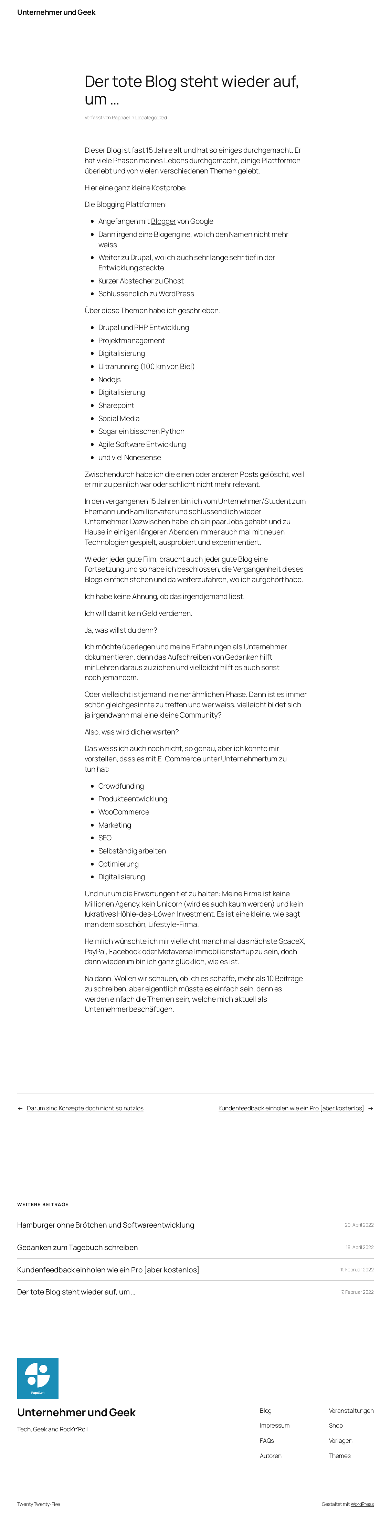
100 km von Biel (167, 366)
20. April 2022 (359, 1224)
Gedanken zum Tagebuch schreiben (77, 1247)
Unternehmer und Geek (56, 12)
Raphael (120, 117)
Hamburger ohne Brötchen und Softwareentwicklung (105, 1225)
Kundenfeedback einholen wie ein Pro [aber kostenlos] (291, 1108)
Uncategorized (151, 117)
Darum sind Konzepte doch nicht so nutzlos (85, 1108)
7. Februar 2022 (357, 1292)
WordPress (362, 1504)
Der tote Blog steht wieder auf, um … (76, 1292)
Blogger (163, 221)
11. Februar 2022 (357, 1269)
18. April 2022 (360, 1247)
